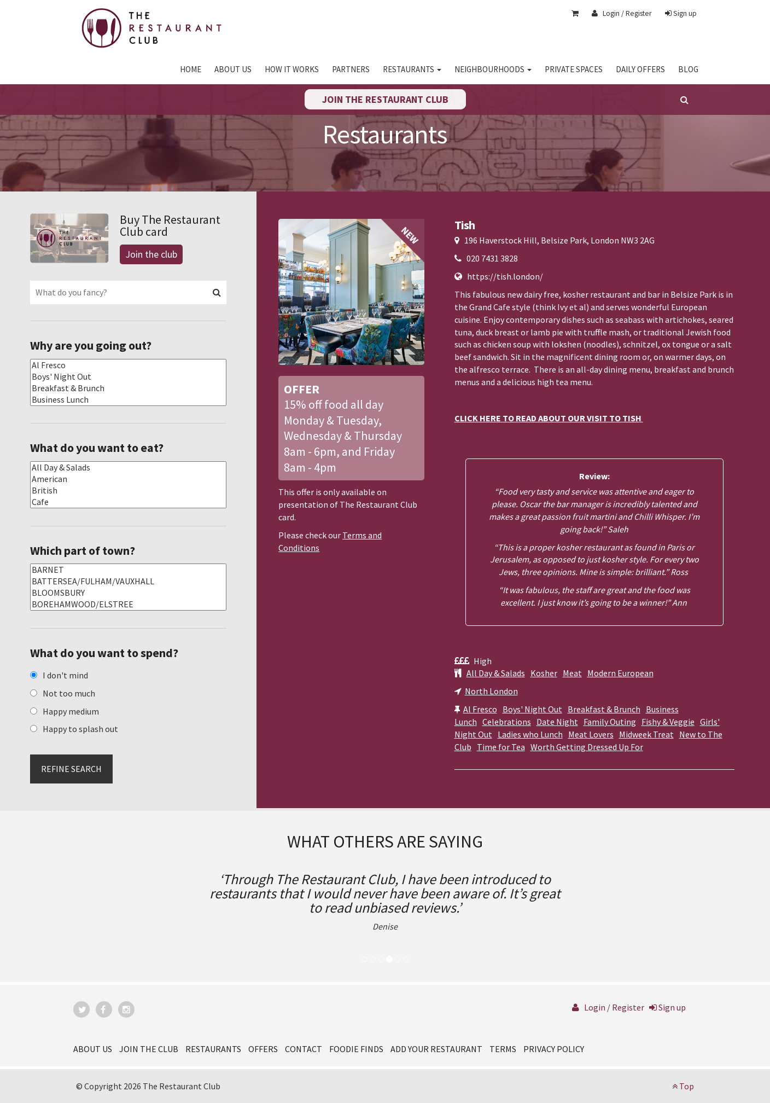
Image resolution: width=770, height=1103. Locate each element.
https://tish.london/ (505, 276)
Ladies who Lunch (530, 734)
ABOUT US (233, 69)
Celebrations (506, 721)
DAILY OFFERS (640, 69)
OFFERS (263, 1048)
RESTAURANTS (412, 69)
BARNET (128, 570)
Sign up (681, 13)
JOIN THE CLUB (148, 1048)
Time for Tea (501, 746)
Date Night (557, 721)
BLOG (688, 69)
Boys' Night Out (532, 709)
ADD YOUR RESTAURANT (436, 1048)
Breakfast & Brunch (604, 709)
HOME (190, 69)
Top (683, 1086)
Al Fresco (480, 709)
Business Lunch (128, 399)
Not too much (69, 693)
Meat (572, 672)
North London (491, 691)
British (128, 490)
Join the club (151, 254)
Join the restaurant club (385, 99)
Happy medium (71, 711)
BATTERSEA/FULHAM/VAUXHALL (128, 581)
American (128, 479)
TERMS (502, 1048)
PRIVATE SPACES (574, 69)
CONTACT (303, 1048)
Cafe (128, 502)
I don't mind (65, 675)
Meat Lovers (591, 734)
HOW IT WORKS (292, 69)
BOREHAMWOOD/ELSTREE (128, 604)
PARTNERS (351, 69)
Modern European (620, 672)
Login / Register (622, 13)
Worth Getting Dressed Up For (586, 746)
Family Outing (610, 721)
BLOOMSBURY (128, 593)
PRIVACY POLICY (553, 1048)
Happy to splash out (80, 728)
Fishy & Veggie (668, 721)
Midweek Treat (646, 734)
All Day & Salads (495, 672)
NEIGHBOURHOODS (493, 69)
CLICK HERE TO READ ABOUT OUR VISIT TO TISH (548, 418)
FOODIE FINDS (356, 1048)
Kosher (543, 672)
